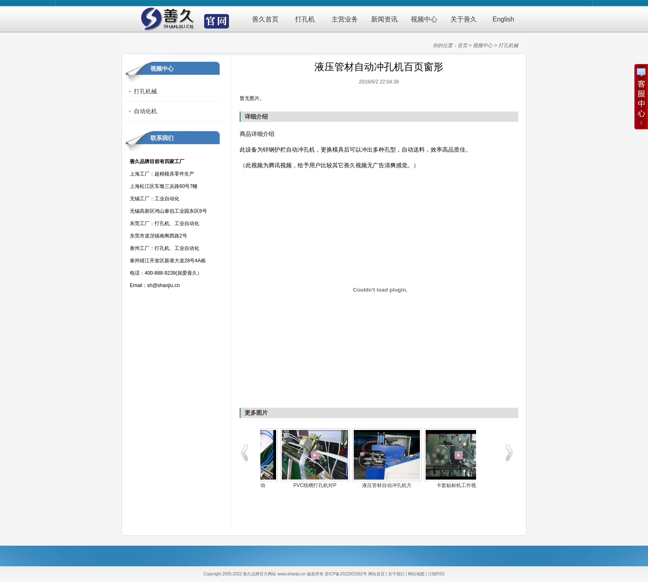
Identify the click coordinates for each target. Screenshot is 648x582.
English (503, 19)
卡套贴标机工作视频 (296, 485)
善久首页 (265, 19)
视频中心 (424, 19)
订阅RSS (436, 574)
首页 (462, 45)
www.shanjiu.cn (291, 574)
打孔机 (305, 19)
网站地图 (416, 574)
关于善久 (463, 19)
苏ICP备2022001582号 (346, 574)
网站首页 (376, 574)
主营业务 (344, 19)
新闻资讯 (384, 19)
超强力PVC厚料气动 (440, 485)
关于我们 (396, 574)
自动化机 (145, 111)
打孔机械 (508, 45)
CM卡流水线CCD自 (368, 485)
